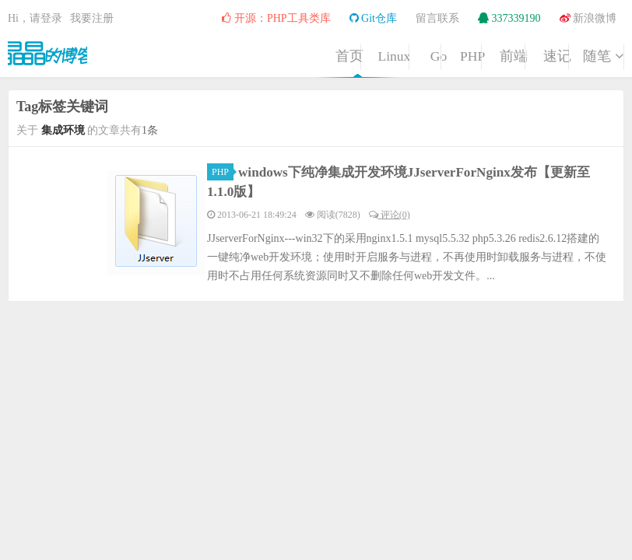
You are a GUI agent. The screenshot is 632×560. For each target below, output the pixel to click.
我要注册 (92, 18)
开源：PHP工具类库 (276, 18)
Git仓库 (373, 18)
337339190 (509, 18)
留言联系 (437, 18)
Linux (188, 73)
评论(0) (389, 214)
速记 (505, 73)
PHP (346, 73)
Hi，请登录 (35, 18)
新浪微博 (588, 18)
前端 (426, 73)
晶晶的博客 (54, 51)
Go (267, 73)
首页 (108, 73)
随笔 (584, 73)
